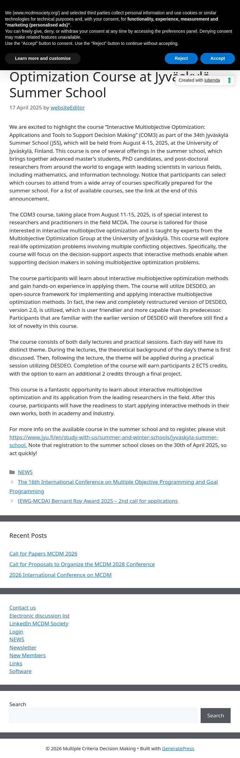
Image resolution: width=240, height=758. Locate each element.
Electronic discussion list (39, 615)
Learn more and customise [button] (43, 58)
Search (17, 704)
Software (20, 671)
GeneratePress (178, 748)
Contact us (22, 607)
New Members (27, 655)
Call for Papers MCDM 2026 (43, 553)
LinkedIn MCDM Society (38, 623)
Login (16, 631)
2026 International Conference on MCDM (60, 574)
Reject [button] (181, 58)
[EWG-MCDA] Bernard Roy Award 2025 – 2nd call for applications (98, 500)
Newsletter (23, 647)
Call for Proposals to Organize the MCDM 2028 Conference (82, 564)
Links (15, 663)
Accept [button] (217, 58)
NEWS (25, 472)
